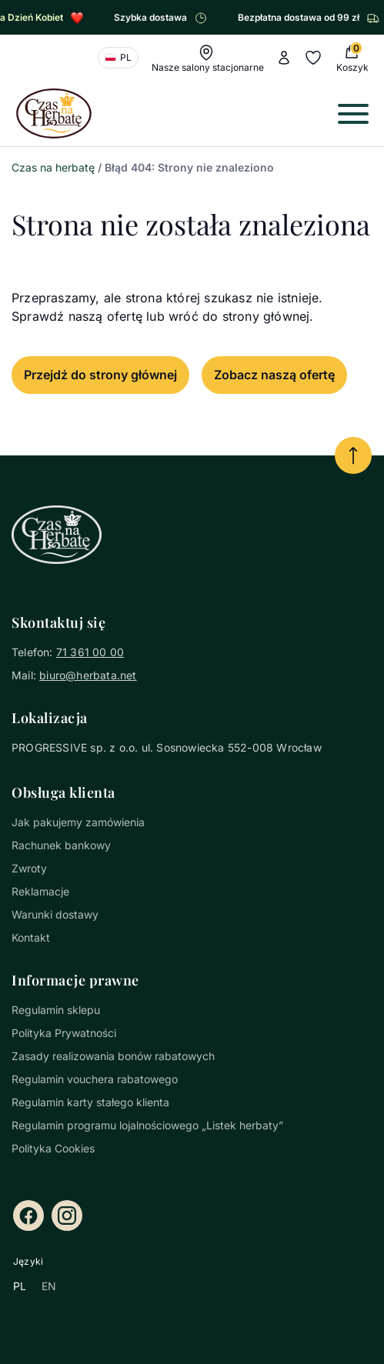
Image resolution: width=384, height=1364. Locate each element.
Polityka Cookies (53, 1148)
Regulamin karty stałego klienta (90, 1102)
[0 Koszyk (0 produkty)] (351, 57)
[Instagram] (67, 1215)
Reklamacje (40, 891)
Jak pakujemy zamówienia (78, 822)
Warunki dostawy (55, 914)
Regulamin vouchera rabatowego (95, 1079)
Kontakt (31, 937)
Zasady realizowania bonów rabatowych (113, 1055)
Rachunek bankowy (61, 845)
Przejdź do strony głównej (100, 374)
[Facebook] (28, 1215)
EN (49, 1285)
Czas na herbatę (53, 167)
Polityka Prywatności (64, 1032)
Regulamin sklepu (56, 1009)
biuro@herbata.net (87, 675)
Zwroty (29, 868)
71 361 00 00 (90, 652)
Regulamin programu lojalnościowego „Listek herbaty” (147, 1125)
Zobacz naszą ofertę (274, 374)
